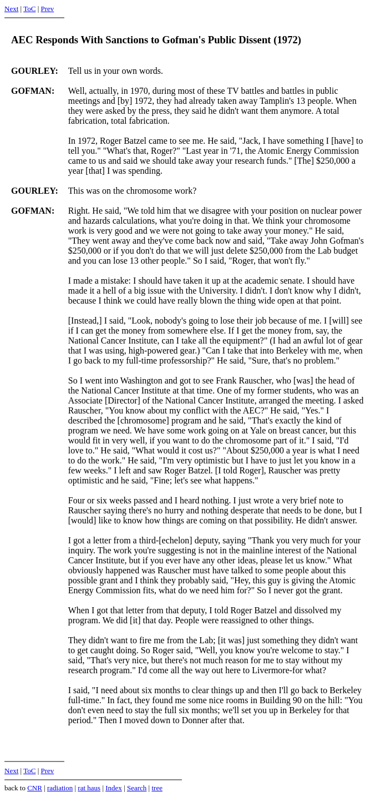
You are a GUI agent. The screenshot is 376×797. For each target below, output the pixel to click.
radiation (60, 788)
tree (156, 788)
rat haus (89, 788)
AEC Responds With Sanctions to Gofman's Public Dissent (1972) (156, 40)
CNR (34, 788)
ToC (29, 8)
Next (11, 8)
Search (136, 788)
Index (113, 788)
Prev (47, 8)
